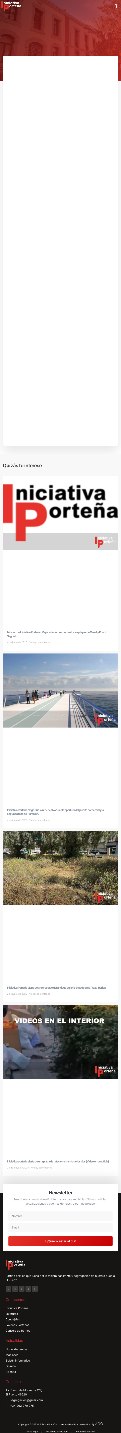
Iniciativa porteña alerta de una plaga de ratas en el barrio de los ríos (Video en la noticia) (58, 1161)
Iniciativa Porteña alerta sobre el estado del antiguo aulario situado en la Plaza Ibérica (56, 987)
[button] (116, 6)
